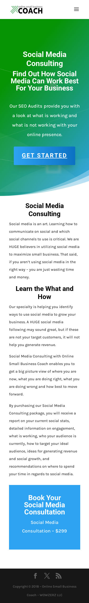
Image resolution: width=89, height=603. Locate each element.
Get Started (44, 155)
